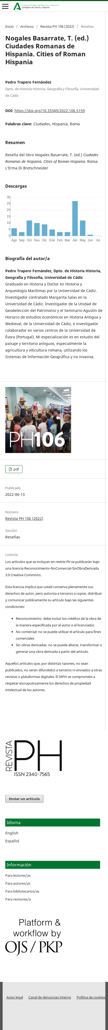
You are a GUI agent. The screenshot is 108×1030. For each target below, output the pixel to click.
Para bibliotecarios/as (22, 891)
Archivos (27, 26)
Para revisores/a (18, 899)
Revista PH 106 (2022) (57, 26)
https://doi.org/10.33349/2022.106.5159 (49, 110)
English (11, 832)
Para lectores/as (18, 875)
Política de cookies (91, 997)
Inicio (9, 26)
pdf (16, 469)
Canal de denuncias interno (49, 997)
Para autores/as (17, 883)
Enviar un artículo (24, 798)
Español (12, 840)
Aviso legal (14, 997)
